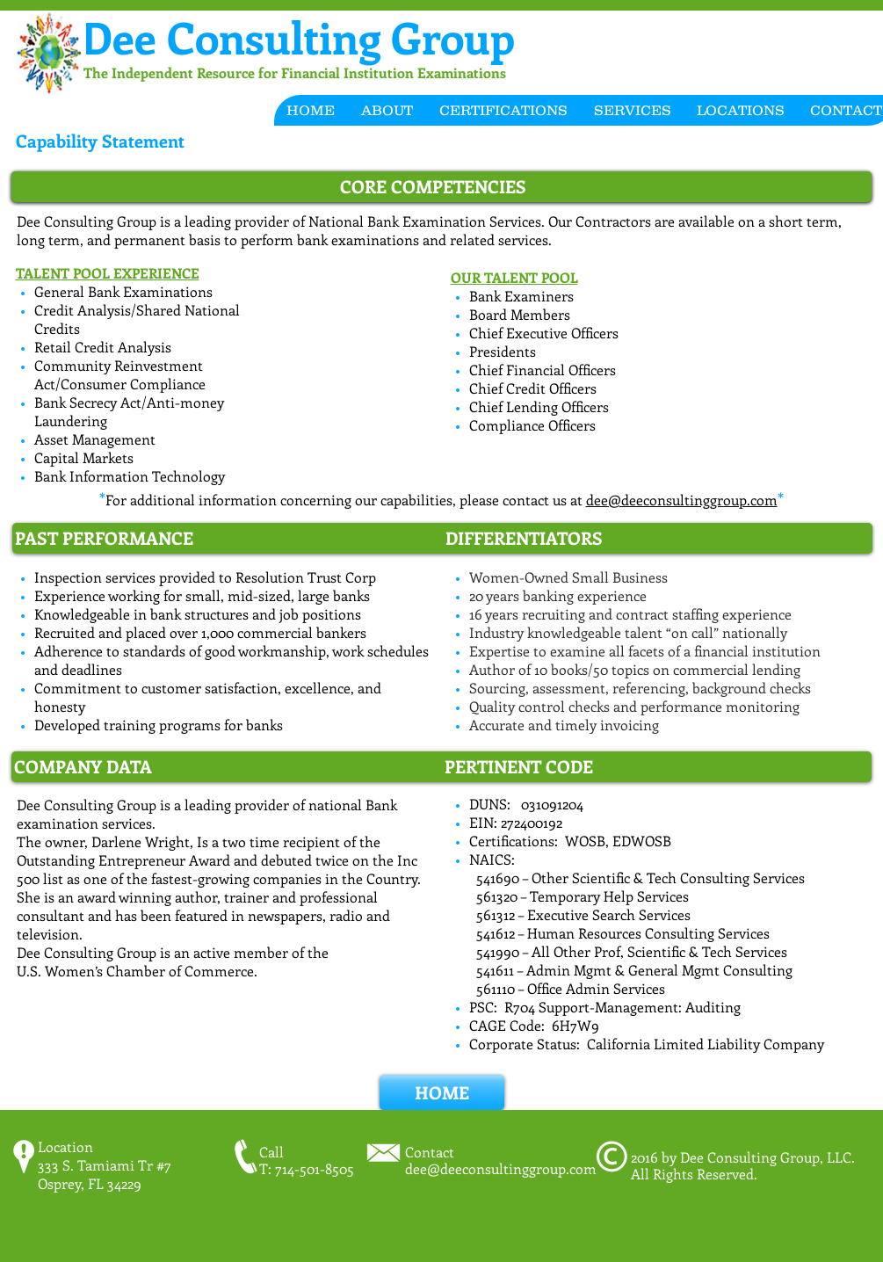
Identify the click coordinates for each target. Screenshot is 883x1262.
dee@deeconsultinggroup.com (682, 499)
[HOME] (442, 1092)
